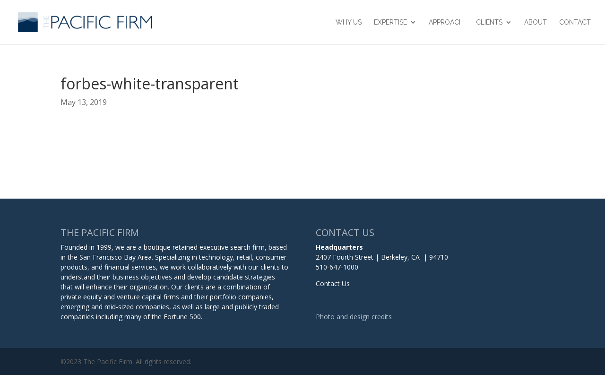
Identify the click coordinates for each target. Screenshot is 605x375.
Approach (446, 22)
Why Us (349, 22)
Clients (489, 22)
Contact (575, 22)
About (535, 22)
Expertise (390, 22)
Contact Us (333, 283)
